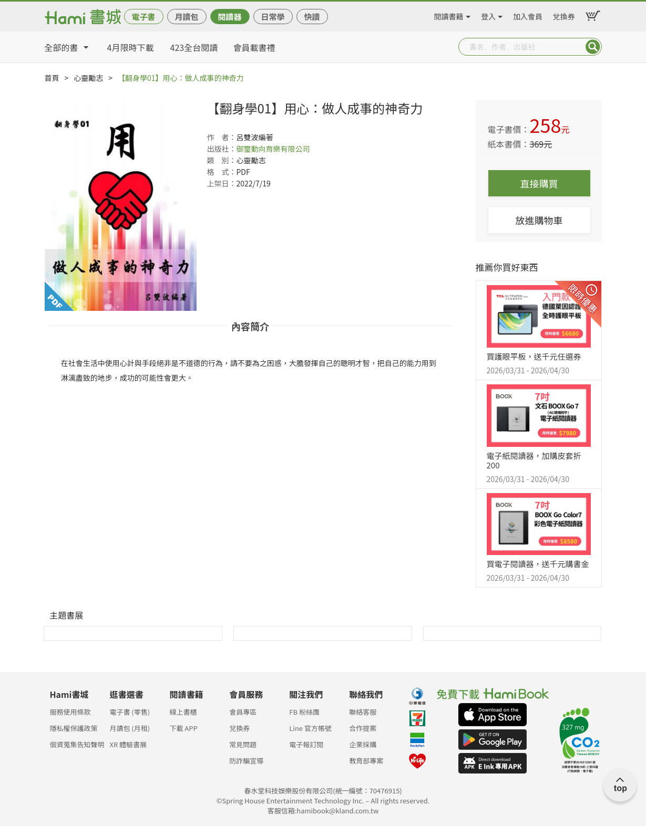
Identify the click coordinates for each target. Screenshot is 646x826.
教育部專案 (366, 761)
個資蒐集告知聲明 (77, 744)
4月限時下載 (130, 47)
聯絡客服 (362, 712)
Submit (593, 46)
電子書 (143, 16)
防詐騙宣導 (246, 761)
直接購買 (539, 183)
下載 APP (183, 728)
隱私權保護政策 (74, 728)
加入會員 (527, 14)
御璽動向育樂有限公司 (273, 148)
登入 (488, 14)
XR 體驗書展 (128, 744)
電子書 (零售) (129, 712)
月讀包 (186, 16)
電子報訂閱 (306, 744)
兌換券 (564, 14)
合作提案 (362, 728)
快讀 (312, 16)
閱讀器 (229, 16)
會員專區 (243, 712)
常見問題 (243, 744)
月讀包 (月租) (129, 728)
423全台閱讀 (194, 47)
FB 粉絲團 (304, 712)
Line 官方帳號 (310, 728)
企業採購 (362, 744)
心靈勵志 (88, 77)
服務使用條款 (70, 712)
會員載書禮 (254, 47)
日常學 (272, 16)
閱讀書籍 (449, 14)
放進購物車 (539, 220)
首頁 (52, 77)
